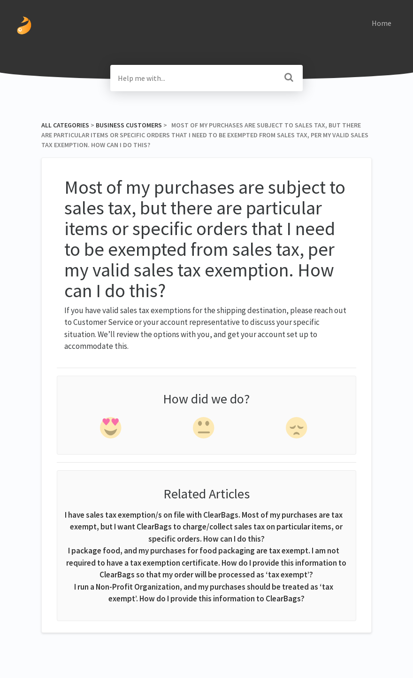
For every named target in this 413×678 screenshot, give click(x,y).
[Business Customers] (129, 125)
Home (381, 23)
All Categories (65, 125)
